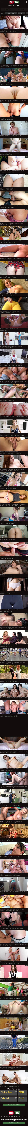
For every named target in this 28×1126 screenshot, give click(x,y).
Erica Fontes (12, 963)
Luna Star (13, 242)
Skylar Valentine (10, 699)
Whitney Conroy (10, 453)
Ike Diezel (14, 365)
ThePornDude (8, 1093)
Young (6, 980)
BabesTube (2, 84)
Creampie (6, 207)
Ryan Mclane (9, 822)
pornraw (14, 2)
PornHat (2, 541)
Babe (11, 49)
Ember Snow (7, 242)
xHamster (2, 31)
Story (7, 400)
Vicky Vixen (11, 1016)
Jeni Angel (6, 1033)
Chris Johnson (18, 1016)
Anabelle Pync (15, 505)
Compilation (8, 312)
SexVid (1, 242)
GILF (6, 646)
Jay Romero (17, 435)
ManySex (2, 295)
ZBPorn (2, 207)
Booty (7, 523)
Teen (10, 259)
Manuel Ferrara (16, 875)
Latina (12, 312)
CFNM (10, 980)
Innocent (21, 13)
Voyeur (12, 84)
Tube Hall (8, 1099)
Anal (18, 805)
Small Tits (19, 365)
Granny (10, 646)
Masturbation (18, 453)
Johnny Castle (9, 716)
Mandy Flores (9, 488)
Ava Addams (15, 681)
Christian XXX (15, 910)
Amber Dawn (9, 787)
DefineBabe (2, 453)
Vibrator (13, 576)
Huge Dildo (8, 752)
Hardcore (11, 400)
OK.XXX (2, 505)
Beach (7, 84)
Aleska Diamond (21, 998)
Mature (11, 347)
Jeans (11, 1051)
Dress (7, 347)
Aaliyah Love (9, 137)
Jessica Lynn (20, 928)
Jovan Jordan (9, 470)
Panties (12, 207)
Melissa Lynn (16, 137)
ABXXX (2, 101)
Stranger (12, 66)
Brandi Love (18, 382)
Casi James (11, 382)
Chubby (10, 101)
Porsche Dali (9, 910)
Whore (14, 277)
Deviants (2, 49)
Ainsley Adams (9, 435)
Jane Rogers (16, 470)
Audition (7, 893)
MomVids (2, 646)
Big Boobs (12, 295)
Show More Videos (13, 1105)
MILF (6, 663)
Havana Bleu (9, 1086)
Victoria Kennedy (13, 805)
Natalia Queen (16, 822)
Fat (7, 593)
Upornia (2, 312)
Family (12, 172)
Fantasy (11, 154)
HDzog (1, 259)
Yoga (8, 13)
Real (7, 154)
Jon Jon (16, 716)
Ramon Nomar (18, 858)
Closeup (6, 259)
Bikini (14, 13)
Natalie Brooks (17, 699)
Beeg (1, 611)
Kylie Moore (11, 858)
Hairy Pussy (9, 31)
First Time (7, 172)
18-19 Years (15, 31)
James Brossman (13, 998)
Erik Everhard (18, 963)
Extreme (14, 752)
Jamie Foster (8, 681)
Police (14, 787)
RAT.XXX (2, 840)
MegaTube (2, 137)
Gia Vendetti (16, 1086)
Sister (7, 224)
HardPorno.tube (4, 382)
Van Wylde (12, 1033)
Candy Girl (14, 541)
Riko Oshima (7, 576)
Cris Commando (13, 928)
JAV (12, 770)
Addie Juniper (8, 505)
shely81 (8, 66)
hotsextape (6, 611)
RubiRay (7, 49)
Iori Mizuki (7, 770)
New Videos (7, 9)
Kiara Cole (8, 365)
